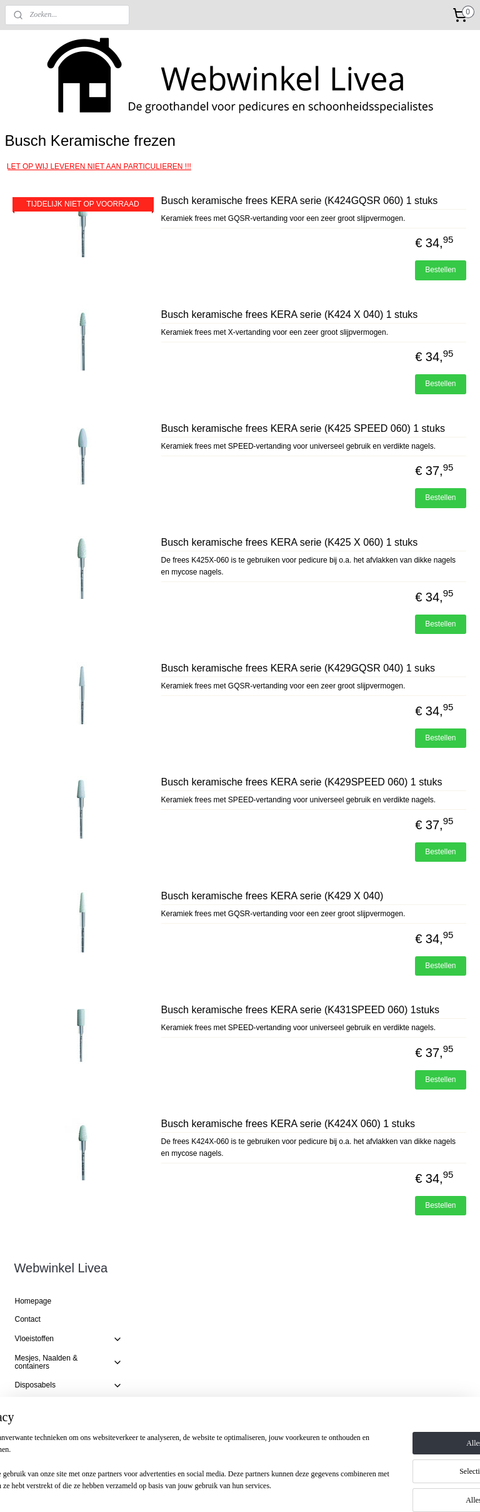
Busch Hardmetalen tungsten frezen (73, 380)
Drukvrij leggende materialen (68, 586)
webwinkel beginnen (270, 1489)
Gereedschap (68, 283)
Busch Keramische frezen (68, 358)
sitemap (206, 1489)
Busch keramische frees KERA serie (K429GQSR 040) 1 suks (378, 789)
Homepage (33, 178)
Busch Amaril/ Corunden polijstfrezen (65, 425)
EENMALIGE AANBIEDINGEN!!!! (47, 726)
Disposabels (68, 263)
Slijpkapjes (43, 447)
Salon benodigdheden (68, 685)
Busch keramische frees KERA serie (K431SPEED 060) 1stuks (378, 1203)
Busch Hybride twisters (63, 339)
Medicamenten (39, 666)
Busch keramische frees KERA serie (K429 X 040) (378, 1064)
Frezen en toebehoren (68, 303)
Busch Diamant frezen (62, 321)
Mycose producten (45, 524)
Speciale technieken (68, 610)
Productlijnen (68, 486)
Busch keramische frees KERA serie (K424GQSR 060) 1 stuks (378, 225)
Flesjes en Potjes (43, 629)
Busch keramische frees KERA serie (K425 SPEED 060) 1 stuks (378, 501)
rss (228, 1489)
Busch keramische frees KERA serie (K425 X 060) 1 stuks (378, 639)
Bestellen (440, 313)
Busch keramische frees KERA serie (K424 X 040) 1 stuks (378, 363)
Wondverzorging (68, 564)
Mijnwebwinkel (366, 1489)
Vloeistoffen (68, 216)
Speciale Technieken (49, 704)
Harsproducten (68, 544)
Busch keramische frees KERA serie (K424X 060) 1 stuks (378, 1340)
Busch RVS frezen (55, 403)
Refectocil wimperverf (68, 506)
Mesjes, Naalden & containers (68, 238)
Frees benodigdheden (61, 465)
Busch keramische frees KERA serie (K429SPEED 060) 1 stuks (378, 927)
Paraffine (30, 647)
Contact (28, 196)
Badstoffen (33, 748)
